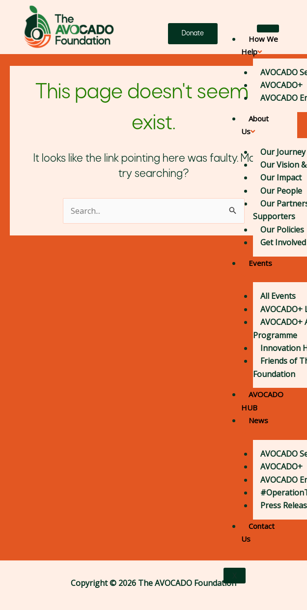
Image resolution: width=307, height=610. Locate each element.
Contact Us (258, 532)
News (254, 426)
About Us (255, 125)
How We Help (259, 45)
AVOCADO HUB (262, 400)
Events (256, 269)
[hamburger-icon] (268, 28)
